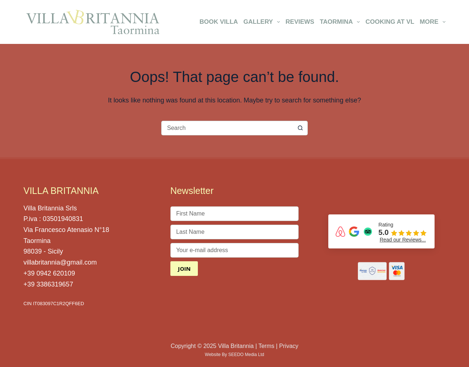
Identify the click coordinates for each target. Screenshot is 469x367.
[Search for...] (227, 128)
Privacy (288, 346)
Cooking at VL (389, 21)
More (433, 22)
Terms (266, 346)
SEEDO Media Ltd (246, 354)
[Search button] (300, 128)
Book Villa (218, 21)
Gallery (262, 22)
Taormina (341, 22)
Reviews (299, 21)
